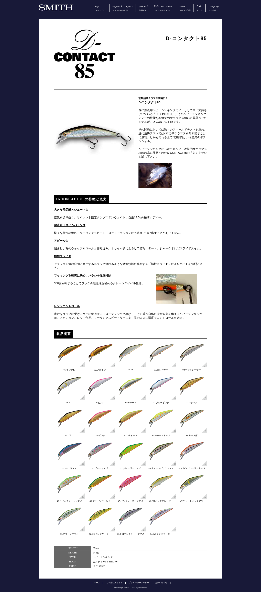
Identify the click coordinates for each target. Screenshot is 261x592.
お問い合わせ (161, 582)
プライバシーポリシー (139, 582)
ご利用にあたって (114, 582)
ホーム (97, 582)
